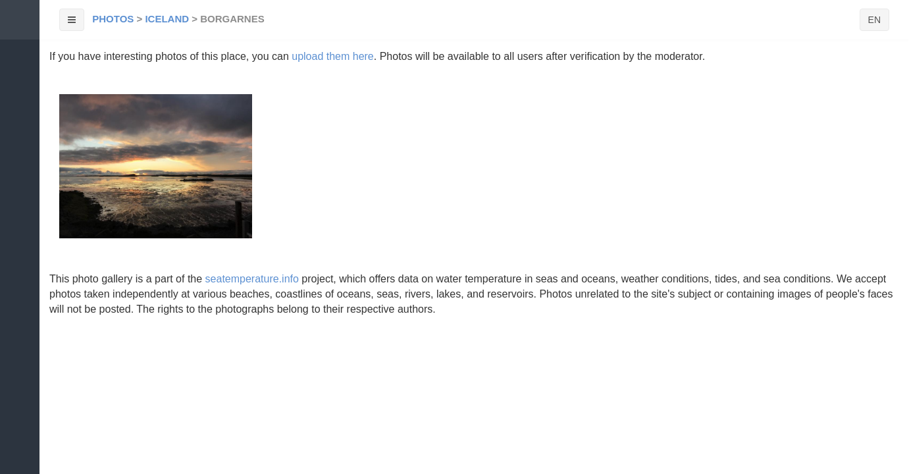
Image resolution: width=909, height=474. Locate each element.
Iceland (167, 18)
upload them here (333, 56)
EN (874, 19)
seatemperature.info (252, 278)
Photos (113, 18)
